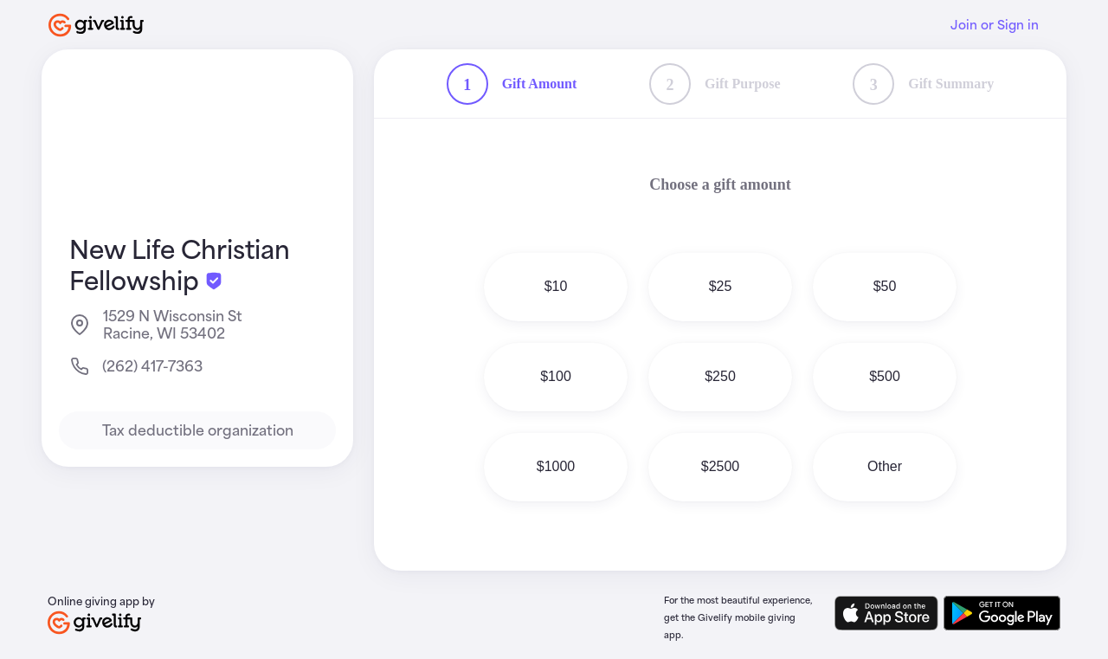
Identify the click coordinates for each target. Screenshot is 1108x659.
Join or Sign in (994, 24)
